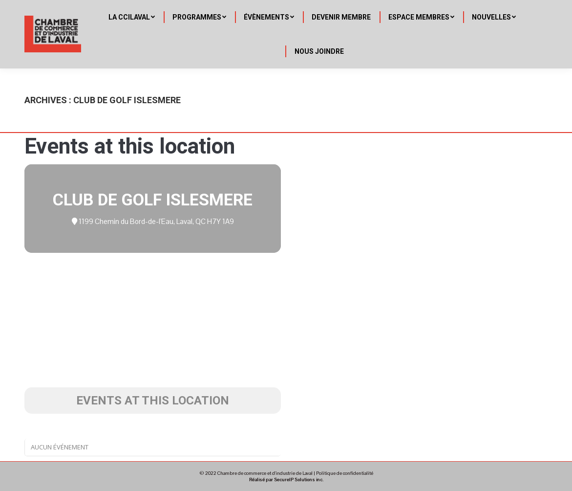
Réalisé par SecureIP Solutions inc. (286, 479)
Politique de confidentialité (344, 473)
